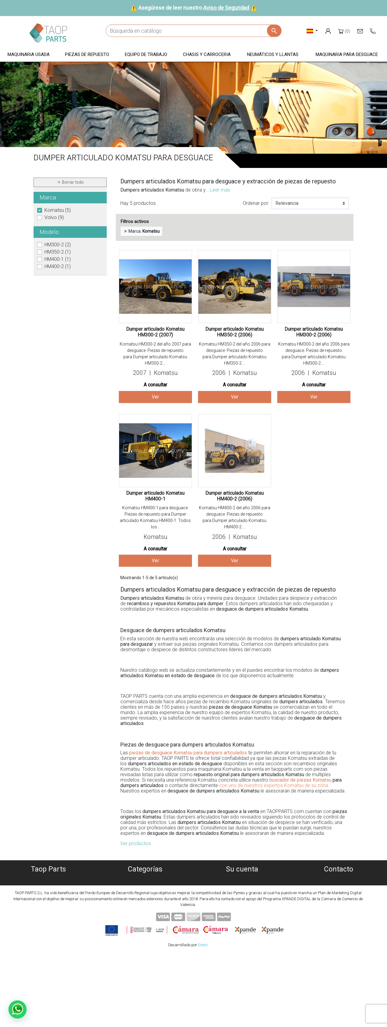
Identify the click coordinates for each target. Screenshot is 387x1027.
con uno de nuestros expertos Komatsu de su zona (273, 785)
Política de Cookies (48, 887)
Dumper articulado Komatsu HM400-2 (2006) (234, 496)
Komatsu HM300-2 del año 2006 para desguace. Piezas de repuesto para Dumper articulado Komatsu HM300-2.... (314, 354)
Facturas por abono (242, 894)
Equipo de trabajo (145, 901)
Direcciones (242, 901)
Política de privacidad (48, 894)
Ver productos (135, 843)
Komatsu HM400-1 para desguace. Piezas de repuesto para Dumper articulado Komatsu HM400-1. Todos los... (155, 517)
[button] (28, 55)
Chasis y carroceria (145, 908)
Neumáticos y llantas (145, 916)
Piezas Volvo (145, 930)
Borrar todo (70, 182)
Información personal (242, 879)
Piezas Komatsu (145, 923)
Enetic (203, 1018)
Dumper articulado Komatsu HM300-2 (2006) (314, 332)
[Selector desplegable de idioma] (312, 30)
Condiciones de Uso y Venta (48, 908)
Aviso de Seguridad (226, 8)
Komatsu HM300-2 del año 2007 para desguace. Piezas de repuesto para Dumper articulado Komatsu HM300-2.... (155, 354)
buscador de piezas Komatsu (300, 780)
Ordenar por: (256, 203)
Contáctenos (48, 923)
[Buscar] (193, 31)
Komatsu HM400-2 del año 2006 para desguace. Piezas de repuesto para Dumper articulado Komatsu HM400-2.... (234, 517)
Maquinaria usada (145, 879)
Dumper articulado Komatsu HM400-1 (155, 496)
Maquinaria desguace (145, 887)
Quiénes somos (48, 879)
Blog (48, 930)
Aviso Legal (48, 901)
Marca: (141, 231)
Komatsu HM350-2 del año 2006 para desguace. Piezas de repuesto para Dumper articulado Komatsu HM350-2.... (234, 354)
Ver (155, 397)
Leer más (220, 190)
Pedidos (242, 887)
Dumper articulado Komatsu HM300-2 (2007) (155, 332)
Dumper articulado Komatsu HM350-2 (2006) (234, 332)
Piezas (145, 894)
